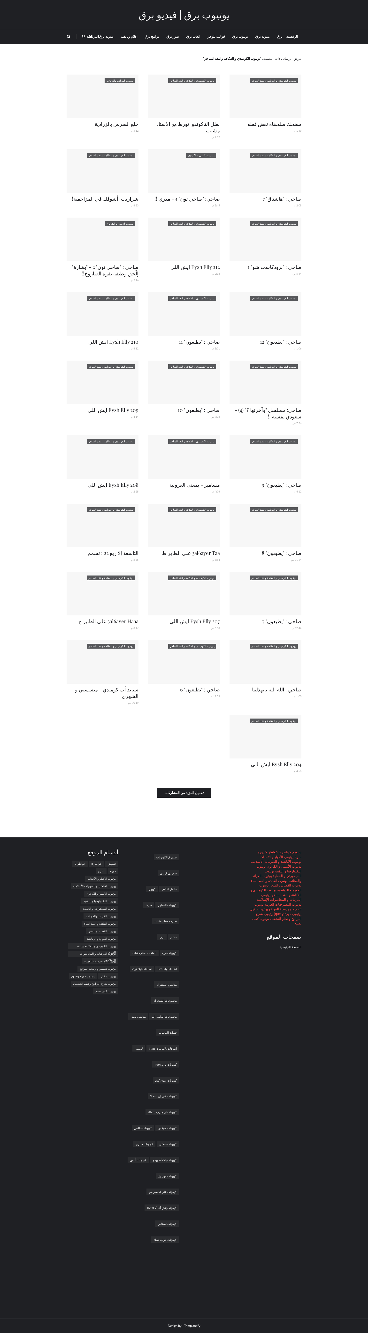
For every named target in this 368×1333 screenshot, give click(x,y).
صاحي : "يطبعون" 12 (280, 341)
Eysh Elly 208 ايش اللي (113, 484)
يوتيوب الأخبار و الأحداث (276, 857)
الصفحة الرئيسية (290, 947)
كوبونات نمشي (168, 1144)
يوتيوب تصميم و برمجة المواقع (98, 968)
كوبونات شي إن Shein (163, 1096)
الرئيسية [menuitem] (292, 36)
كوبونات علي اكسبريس (163, 1192)
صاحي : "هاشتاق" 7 (282, 198)
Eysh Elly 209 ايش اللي (113, 409)
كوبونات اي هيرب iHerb (162, 1112)
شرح (297, 857)
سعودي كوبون (168, 873)
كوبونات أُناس (138, 1160)
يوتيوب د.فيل (259, 909)
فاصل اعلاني (169, 889)
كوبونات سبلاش (167, 1128)
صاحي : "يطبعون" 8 (281, 552)
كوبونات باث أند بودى (164, 1160)
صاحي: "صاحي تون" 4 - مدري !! (187, 198)
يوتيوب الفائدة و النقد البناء (269, 881)
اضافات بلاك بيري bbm (163, 1048)
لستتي (139, 1048)
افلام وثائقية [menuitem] (129, 36)
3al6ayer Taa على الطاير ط (191, 552)
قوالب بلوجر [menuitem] (216, 36)
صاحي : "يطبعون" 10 (199, 409)
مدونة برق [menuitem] (262, 36)
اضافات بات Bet (167, 969)
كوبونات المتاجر (167, 905)
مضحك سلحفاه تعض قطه (274, 123)
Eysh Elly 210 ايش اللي (113, 341)
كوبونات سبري (144, 1144)
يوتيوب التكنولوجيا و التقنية (100, 901)
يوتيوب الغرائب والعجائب (101, 916)
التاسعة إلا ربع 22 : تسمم (113, 552)
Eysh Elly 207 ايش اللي (194, 621)
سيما (149, 905)
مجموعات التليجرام (165, 1000)
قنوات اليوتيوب (168, 1032)
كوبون (152, 889)
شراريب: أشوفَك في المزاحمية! (105, 198)
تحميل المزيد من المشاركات (184, 793)
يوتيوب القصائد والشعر (285, 885)
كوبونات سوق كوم (166, 1080)
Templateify (192, 1326)
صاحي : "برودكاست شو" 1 (274, 266)
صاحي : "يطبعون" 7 (281, 621)
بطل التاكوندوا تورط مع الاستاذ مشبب (188, 127)
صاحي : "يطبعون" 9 (281, 484)
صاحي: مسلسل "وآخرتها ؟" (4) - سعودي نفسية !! (268, 413)
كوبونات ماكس (143, 1128)
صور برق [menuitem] (172, 36)
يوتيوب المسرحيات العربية (282, 904)
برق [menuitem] (280, 36)
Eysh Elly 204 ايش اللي (276, 764)
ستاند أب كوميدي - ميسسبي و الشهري (106, 692)
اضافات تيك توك (142, 969)
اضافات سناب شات (144, 953)
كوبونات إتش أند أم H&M (162, 1208)
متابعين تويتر (138, 1016)
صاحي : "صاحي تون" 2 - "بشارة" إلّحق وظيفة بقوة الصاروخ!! (105, 270)
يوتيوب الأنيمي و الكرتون (283, 866)
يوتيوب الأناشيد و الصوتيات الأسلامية (276, 861)
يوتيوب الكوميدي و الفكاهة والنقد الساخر (96, 946)
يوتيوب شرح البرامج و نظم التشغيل (94, 983)
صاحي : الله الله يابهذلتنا (276, 689)
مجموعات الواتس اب (164, 1016)
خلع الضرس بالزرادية (116, 123)
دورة (261, 852)
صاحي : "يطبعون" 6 (200, 689)
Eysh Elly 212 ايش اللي (195, 266)
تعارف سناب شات (166, 921)
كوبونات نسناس (167, 1224)
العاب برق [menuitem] (193, 36)
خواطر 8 (284, 852)
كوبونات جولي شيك (165, 1240)
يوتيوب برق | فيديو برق (184, 14)
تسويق (296, 852)
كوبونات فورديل (167, 1176)
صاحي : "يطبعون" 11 (199, 341)
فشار (173, 937)
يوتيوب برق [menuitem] (240, 36)
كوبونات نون (169, 953)
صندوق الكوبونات (166, 857)
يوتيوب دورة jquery (287, 914)
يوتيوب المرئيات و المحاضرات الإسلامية (98, 954)
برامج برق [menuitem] (152, 36)
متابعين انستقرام (167, 984)
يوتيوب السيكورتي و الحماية (99, 908)
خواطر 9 (271, 852)
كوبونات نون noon (166, 1064)
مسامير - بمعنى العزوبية (194, 484)
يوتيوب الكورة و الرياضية (101, 938)
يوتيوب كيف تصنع (105, 991)
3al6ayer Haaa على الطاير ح (108, 621)
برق (162, 937)
